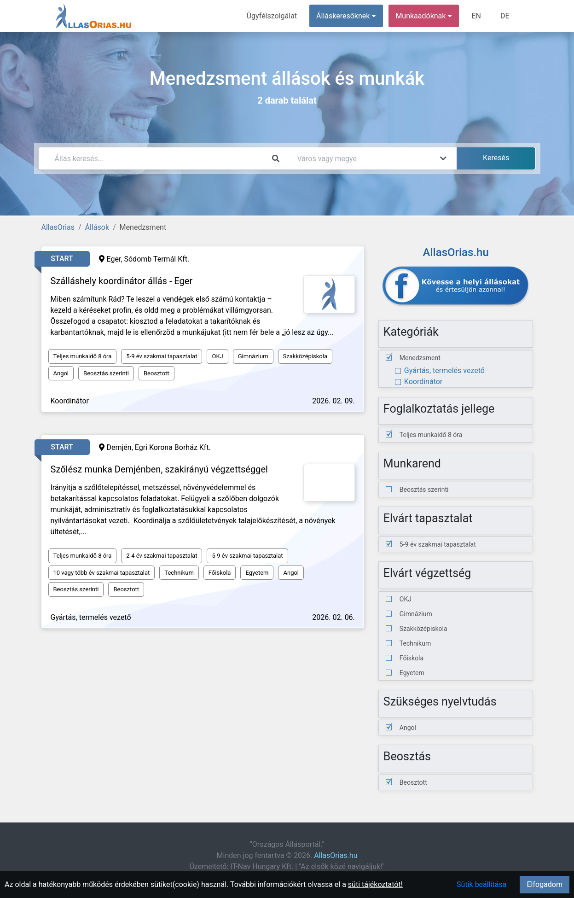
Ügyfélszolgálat (272, 16)
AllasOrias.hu (335, 855)
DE (505, 16)
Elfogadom (544, 884)
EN (476, 16)
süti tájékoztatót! (375, 884)
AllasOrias (58, 227)
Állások (97, 227)
